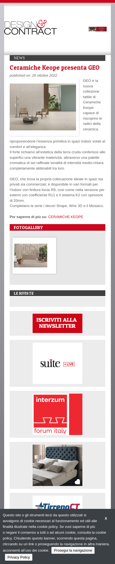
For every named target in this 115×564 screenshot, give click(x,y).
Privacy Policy (18, 557)
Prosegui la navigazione (73, 550)
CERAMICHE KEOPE (65, 217)
